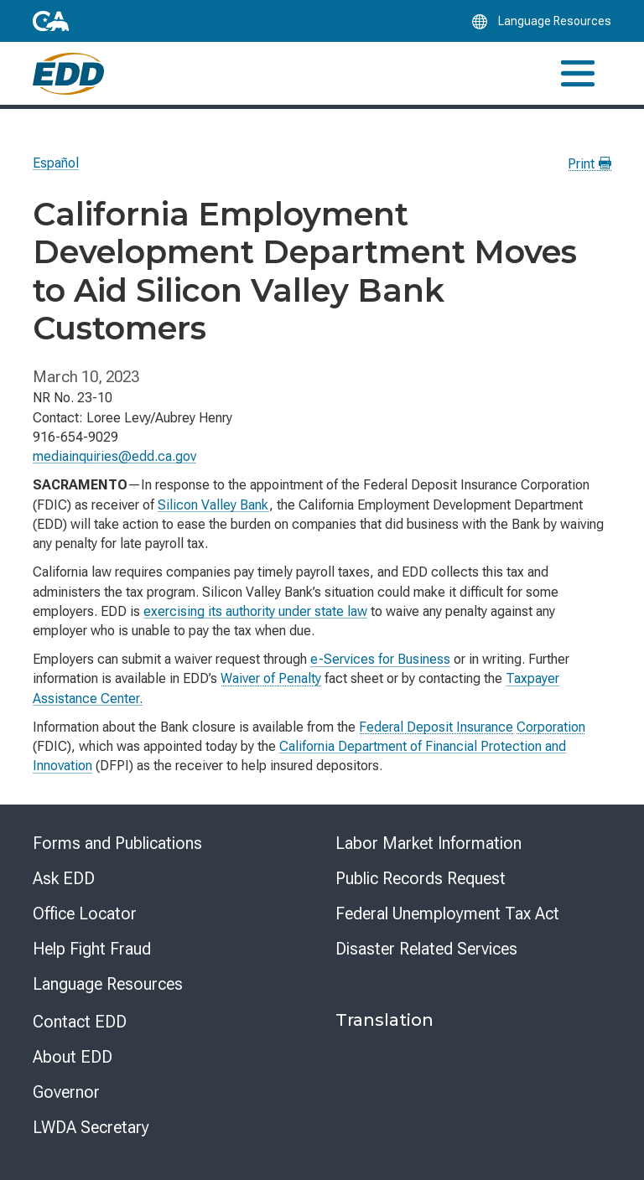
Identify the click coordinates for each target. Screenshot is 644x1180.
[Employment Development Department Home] (68, 74)
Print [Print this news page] (589, 164)
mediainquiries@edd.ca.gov (114, 456)
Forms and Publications (117, 843)
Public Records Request (420, 878)
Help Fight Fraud (92, 949)
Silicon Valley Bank (213, 505)
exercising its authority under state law (255, 611)
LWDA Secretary (91, 1127)
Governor (66, 1092)
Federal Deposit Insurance (436, 727)
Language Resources (108, 984)
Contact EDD (80, 1022)
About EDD (72, 1057)
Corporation (551, 727)
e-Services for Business (380, 659)
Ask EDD (64, 878)
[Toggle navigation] (577, 73)
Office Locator (85, 913)
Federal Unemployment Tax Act (447, 913)
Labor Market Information (428, 843)
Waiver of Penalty (271, 678)
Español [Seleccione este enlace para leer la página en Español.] (56, 163)
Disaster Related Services (426, 949)
